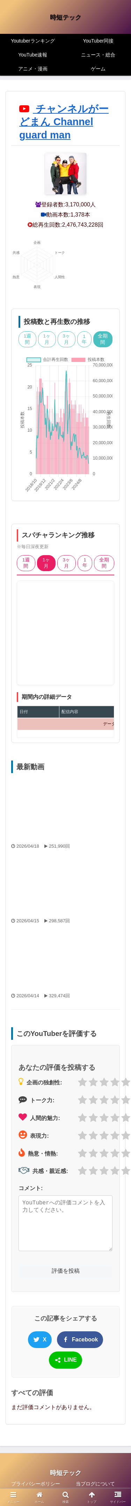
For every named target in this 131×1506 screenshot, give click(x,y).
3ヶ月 (66, 339)
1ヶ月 (47, 339)
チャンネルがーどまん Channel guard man (64, 122)
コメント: (31, 1188)
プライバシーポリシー (35, 1483)
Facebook (80, 1339)
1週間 (27, 339)
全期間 (103, 339)
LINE (65, 1360)
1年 (84, 339)
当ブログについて (95, 1483)
